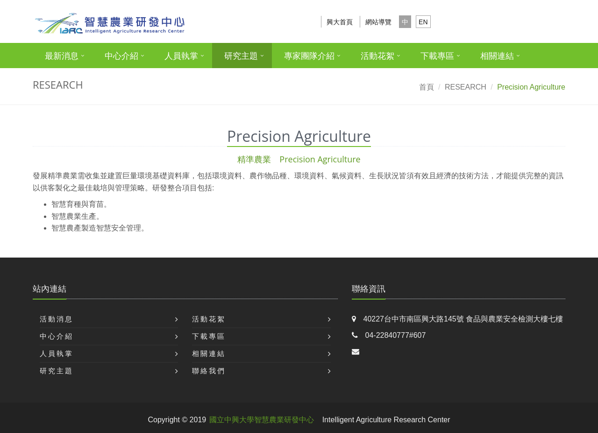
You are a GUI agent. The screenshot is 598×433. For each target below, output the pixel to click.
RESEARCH (465, 87)
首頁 (426, 87)
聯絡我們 (209, 371)
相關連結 (497, 56)
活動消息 (56, 319)
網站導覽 (378, 22)
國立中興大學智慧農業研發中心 (261, 420)
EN (423, 22)
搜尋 (552, 22)
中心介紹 (121, 56)
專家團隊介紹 (309, 56)
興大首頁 (340, 22)
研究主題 (241, 56)
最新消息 (61, 56)
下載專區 (437, 56)
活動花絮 (377, 56)
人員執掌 (181, 56)
